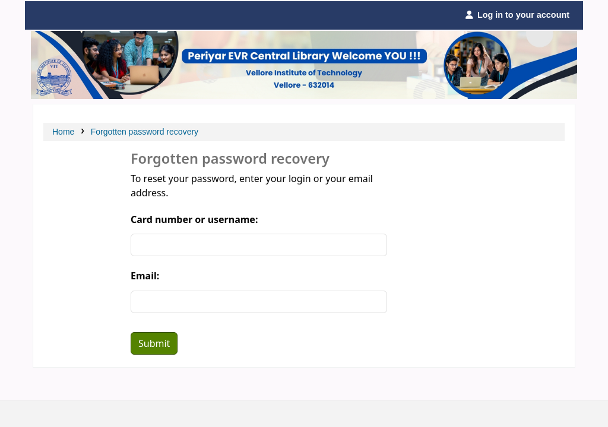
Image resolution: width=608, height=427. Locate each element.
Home (63, 131)
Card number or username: (194, 219)
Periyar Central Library (60, 15)
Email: (145, 275)
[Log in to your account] (517, 15)
